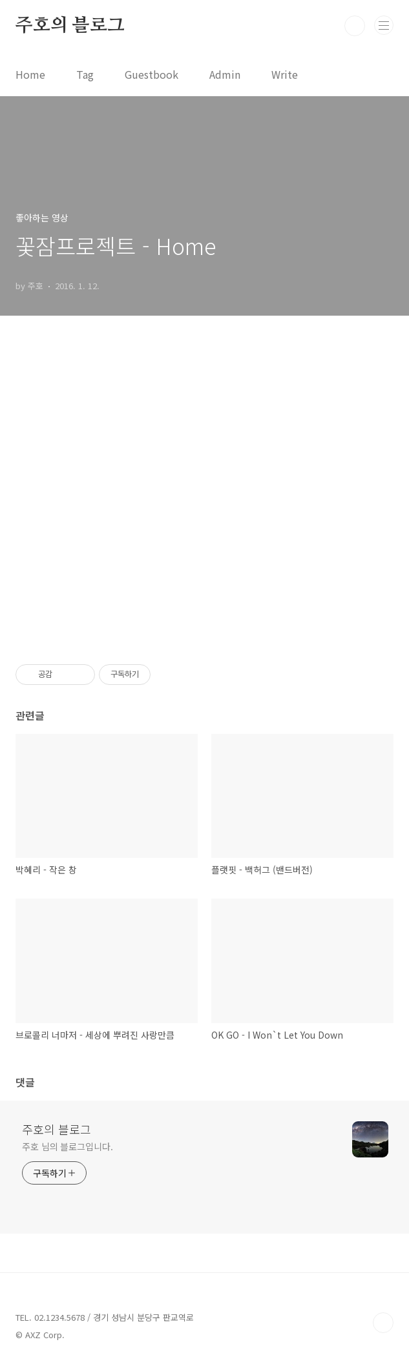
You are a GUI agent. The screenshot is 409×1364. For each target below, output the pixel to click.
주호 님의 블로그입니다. (67, 1146)
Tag (85, 74)
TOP (383, 1322)
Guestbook (151, 74)
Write (284, 74)
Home (30, 74)
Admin (224, 74)
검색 (354, 26)
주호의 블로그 (70, 26)
